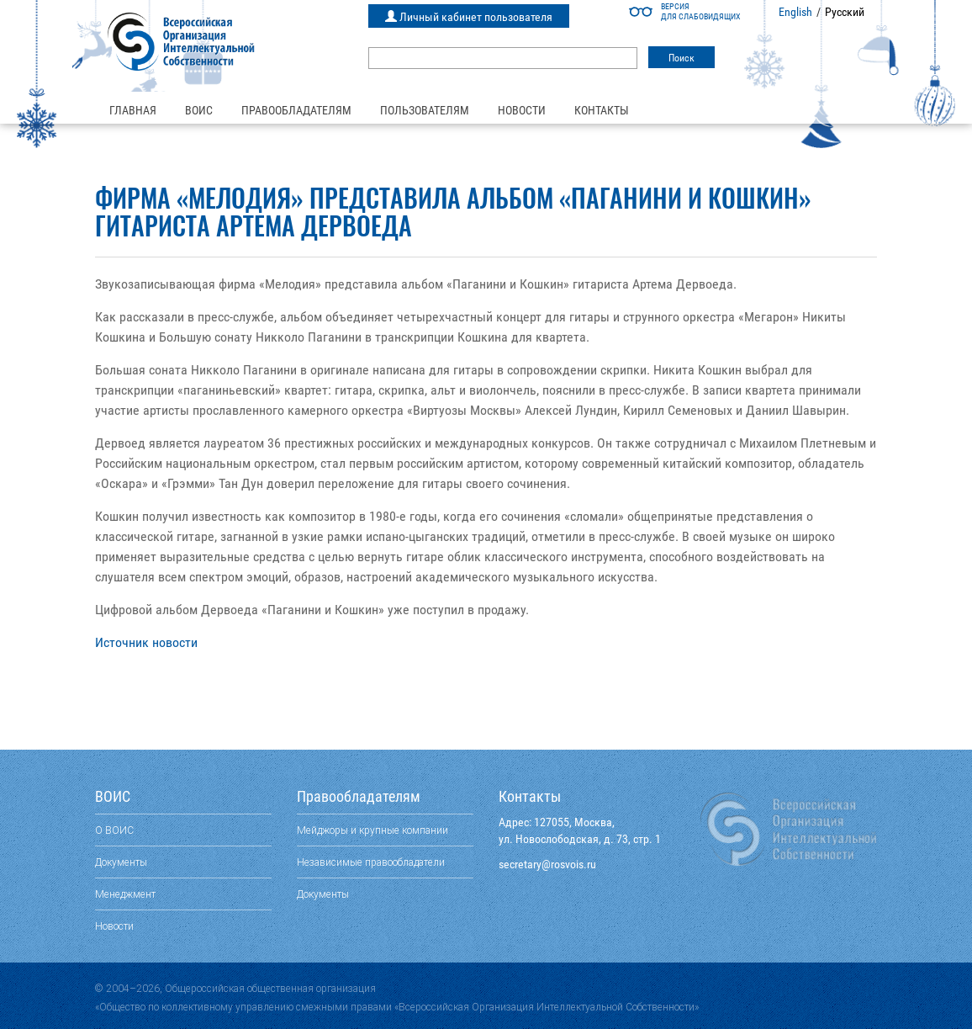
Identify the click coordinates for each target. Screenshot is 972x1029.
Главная (132, 110)
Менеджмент (125, 894)
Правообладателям (296, 110)
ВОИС (199, 110)
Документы (121, 862)
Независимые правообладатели (371, 862)
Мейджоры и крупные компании (372, 830)
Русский (844, 12)
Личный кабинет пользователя (468, 17)
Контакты (601, 110)
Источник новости (146, 642)
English (795, 12)
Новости (522, 110)
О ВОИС (114, 830)
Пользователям (424, 110)
